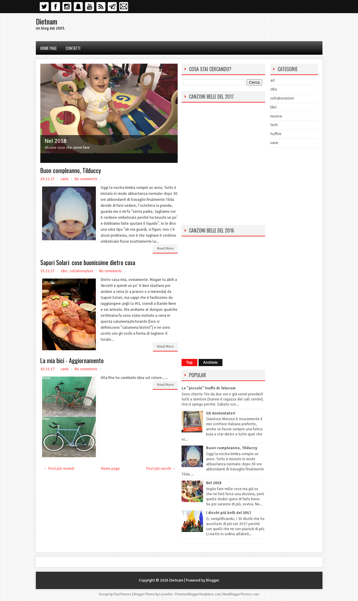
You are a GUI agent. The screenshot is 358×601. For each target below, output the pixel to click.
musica (276, 116)
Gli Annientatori (220, 413)
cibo (64, 271)
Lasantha (166, 594)
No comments (86, 179)
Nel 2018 (56, 141)
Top (189, 362)
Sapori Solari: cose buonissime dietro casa (87, 262)
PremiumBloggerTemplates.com (198, 594)
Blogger (212, 580)
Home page (48, 48)
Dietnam (46, 21)
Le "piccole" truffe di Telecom (209, 388)
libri (273, 107)
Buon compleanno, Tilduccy (70, 170)
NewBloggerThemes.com (241, 594)
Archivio (210, 362)
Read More (165, 248)
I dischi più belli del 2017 (228, 512)
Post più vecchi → (161, 468)
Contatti (73, 48)
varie (65, 179)
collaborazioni (81, 271)
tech (274, 125)
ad (272, 80)
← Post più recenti (59, 468)
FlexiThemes (122, 594)
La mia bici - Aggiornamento (72, 360)
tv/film (275, 133)
